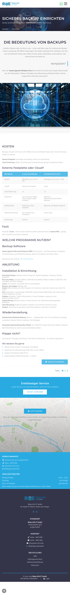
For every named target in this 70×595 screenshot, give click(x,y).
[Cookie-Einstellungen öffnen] (4, 591)
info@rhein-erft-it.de (12, 466)
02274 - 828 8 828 (11, 463)
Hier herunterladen (26, 269)
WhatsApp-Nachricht (11, 469)
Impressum (35, 565)
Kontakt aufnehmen (54, 372)
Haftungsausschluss (35, 559)
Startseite (5, 29)
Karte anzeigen (35, 411)
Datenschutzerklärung (35, 562)
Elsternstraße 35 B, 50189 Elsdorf (16, 460)
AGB (35, 556)
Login (48, 578)
